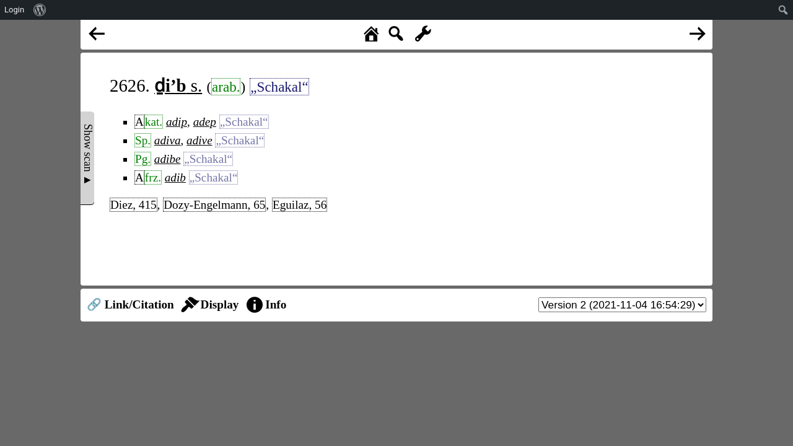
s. (178, 85)
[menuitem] (40, 10)
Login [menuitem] (14, 9)
